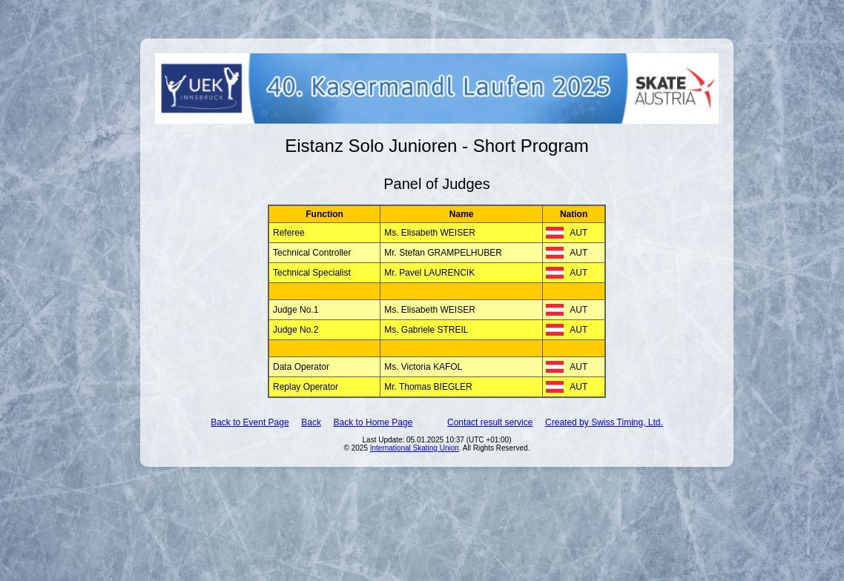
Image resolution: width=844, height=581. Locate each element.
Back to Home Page (373, 422)
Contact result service (490, 422)
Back (311, 422)
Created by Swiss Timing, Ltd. (604, 422)
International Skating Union (414, 448)
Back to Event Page (250, 422)
